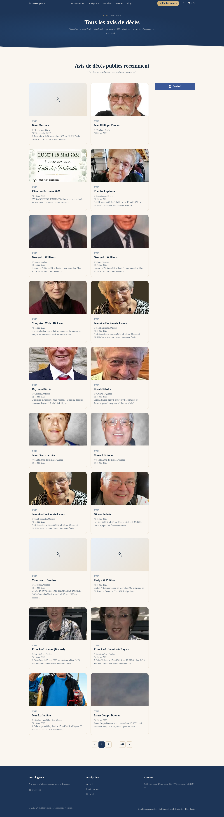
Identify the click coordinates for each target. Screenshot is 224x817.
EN (193, 3)
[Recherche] (183, 3)
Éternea (120, 3)
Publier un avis (168, 3)
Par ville (107, 3)
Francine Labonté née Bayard (112, 649)
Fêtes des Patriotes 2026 (46, 191)
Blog (129, 3)
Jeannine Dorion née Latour (110, 323)
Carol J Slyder (102, 389)
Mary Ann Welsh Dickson (47, 323)
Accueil (105, 15)
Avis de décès (77, 3)
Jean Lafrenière (41, 715)
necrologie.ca (37, 3)
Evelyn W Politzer (104, 580)
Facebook (175, 86)
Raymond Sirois (41, 389)
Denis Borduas (40, 125)
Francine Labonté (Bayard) (48, 649)
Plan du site (190, 809)
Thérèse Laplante (104, 191)
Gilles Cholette (102, 514)
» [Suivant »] (129, 744)
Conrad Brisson (103, 455)
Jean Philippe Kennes (107, 125)
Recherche (91, 794)
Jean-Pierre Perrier (43, 455)
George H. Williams (44, 257)
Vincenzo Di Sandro (44, 580)
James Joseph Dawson (107, 715)
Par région (93, 3)
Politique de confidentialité (171, 809)
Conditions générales (147, 809)
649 (122, 744)
